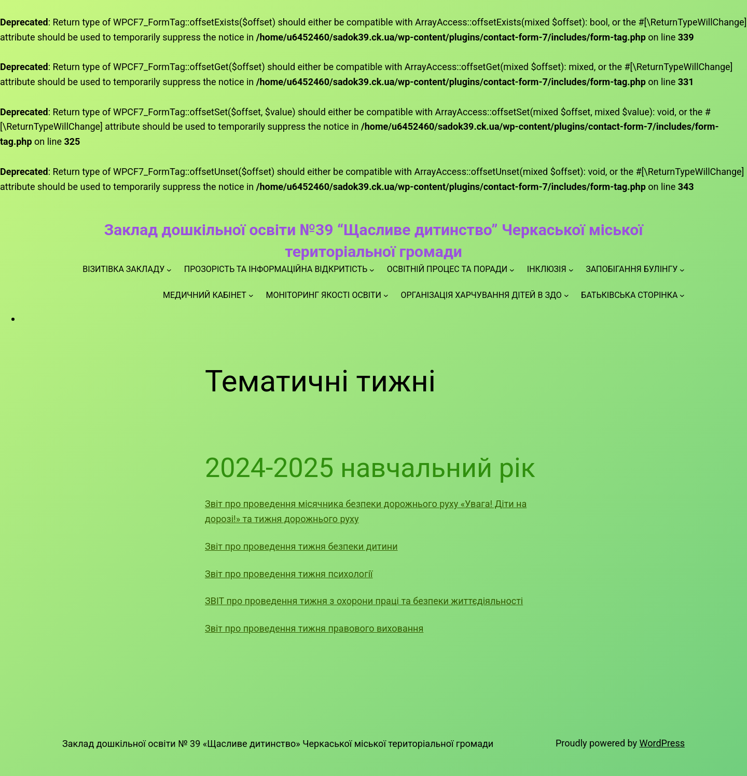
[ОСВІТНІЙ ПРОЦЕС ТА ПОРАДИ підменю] (512, 269)
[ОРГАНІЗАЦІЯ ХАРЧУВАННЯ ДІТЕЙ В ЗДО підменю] (566, 295)
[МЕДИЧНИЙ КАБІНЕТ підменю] (251, 295)
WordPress (662, 743)
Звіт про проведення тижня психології (289, 573)
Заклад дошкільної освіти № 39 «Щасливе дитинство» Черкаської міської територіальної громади (277, 743)
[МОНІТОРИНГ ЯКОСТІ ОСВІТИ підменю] (386, 295)
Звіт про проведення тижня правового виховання (314, 628)
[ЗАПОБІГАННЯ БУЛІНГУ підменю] (682, 269)
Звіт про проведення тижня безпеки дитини (301, 546)
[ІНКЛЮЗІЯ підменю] (571, 269)
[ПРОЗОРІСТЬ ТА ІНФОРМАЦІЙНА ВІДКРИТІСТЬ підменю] (372, 269)
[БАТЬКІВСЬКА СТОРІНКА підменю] (682, 295)
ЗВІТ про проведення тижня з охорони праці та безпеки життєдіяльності (364, 600)
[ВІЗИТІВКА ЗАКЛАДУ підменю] (169, 269)
